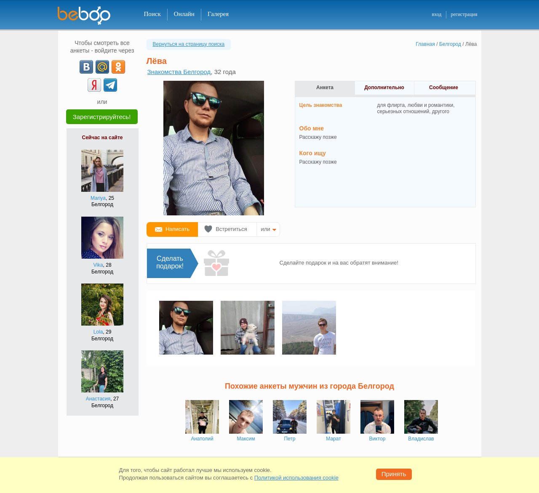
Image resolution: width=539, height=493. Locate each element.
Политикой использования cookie (296, 477)
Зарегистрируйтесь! (102, 116)
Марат (333, 439)
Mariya (98, 198)
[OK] (118, 67)
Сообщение (443, 87)
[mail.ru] (102, 67)
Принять (394, 473)
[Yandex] (94, 85)
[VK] (86, 67)
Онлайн (184, 14)
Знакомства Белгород (179, 71)
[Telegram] (110, 85)
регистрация (464, 14)
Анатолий (202, 439)
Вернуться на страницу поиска (189, 44)
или (265, 229)
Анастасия (98, 399)
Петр (289, 439)
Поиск (152, 14)
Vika (98, 265)
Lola (98, 332)
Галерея (218, 14)
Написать (177, 229)
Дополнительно (384, 87)
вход (436, 14)
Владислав (421, 439)
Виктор (377, 439)
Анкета (325, 87)
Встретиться (231, 229)
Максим (246, 439)
